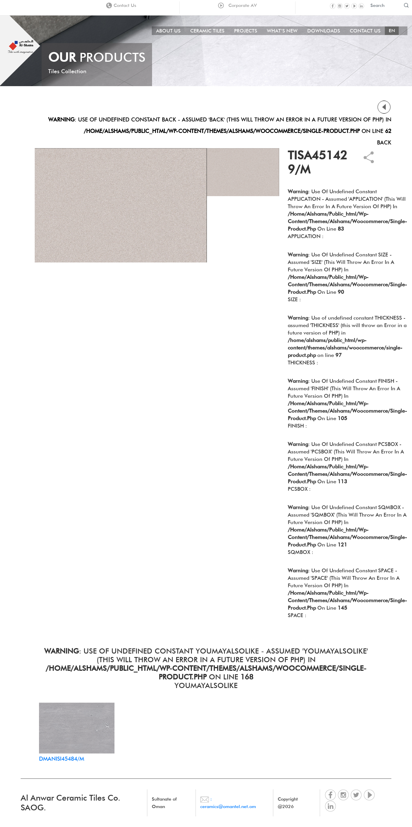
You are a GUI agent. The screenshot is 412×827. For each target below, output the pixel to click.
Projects (245, 31)
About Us (168, 31)
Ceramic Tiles (207, 31)
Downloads (323, 31)
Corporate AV (237, 5)
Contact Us (121, 5)
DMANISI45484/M (61, 758)
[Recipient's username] (384, 5)
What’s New (282, 31)
